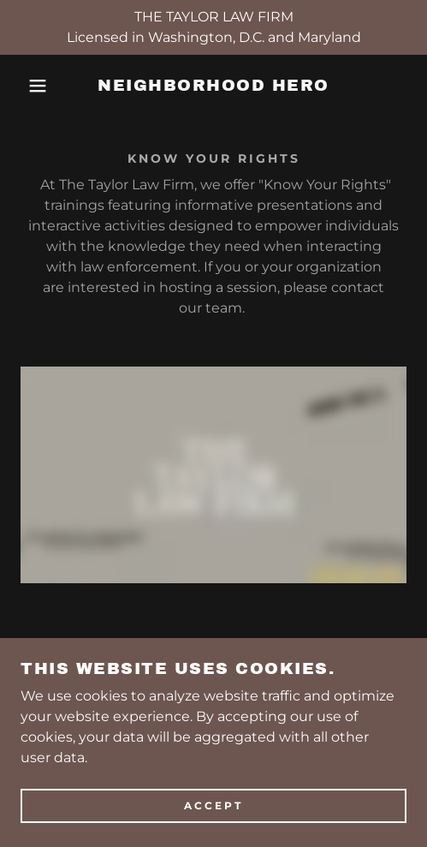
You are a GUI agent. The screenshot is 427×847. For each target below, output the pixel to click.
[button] (31, 86)
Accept (213, 806)
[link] (214, 86)
